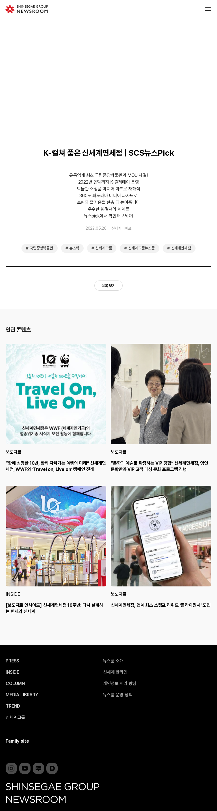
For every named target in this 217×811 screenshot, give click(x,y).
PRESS (12, 661)
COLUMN (15, 683)
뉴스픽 (74, 248)
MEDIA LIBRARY (22, 695)
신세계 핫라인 (115, 672)
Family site (17, 741)
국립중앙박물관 (41, 248)
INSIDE (13, 594)
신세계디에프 (121, 228)
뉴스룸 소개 (113, 661)
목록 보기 (108, 285)
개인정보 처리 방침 (119, 683)
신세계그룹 (103, 248)
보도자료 (13, 452)
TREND (13, 706)
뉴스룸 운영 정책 (118, 695)
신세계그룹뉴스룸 (141, 248)
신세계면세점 (181, 248)
